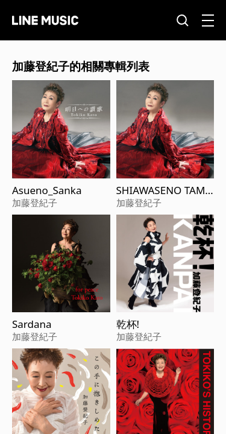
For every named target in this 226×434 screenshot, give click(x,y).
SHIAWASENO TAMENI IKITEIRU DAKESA (164, 190)
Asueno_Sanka (46, 190)
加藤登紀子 (34, 203)
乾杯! (128, 324)
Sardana (32, 324)
